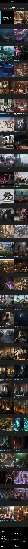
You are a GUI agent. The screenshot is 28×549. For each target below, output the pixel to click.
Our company (16, 533)
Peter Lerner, (2, 131)
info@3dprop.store (4, 531)
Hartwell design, (16, 60)
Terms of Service (4, 534)
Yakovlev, (1, 186)
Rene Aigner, (16, 397)
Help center (3, 530)
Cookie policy (3, 535)
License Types (3, 536)
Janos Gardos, (2, 43)
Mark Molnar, (16, 149)
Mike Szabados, (16, 256)
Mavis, (15, 168)
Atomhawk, (2, 60)
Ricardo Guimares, (17, 502)
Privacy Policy (3, 533)
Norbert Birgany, (16, 467)
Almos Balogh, (16, 43)
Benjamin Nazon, (2, 77)
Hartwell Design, (2, 203)
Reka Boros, (16, 450)
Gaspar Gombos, (16, 343)
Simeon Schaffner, (3, 432)
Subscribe (24, 541)
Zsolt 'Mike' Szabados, (17, 131)
